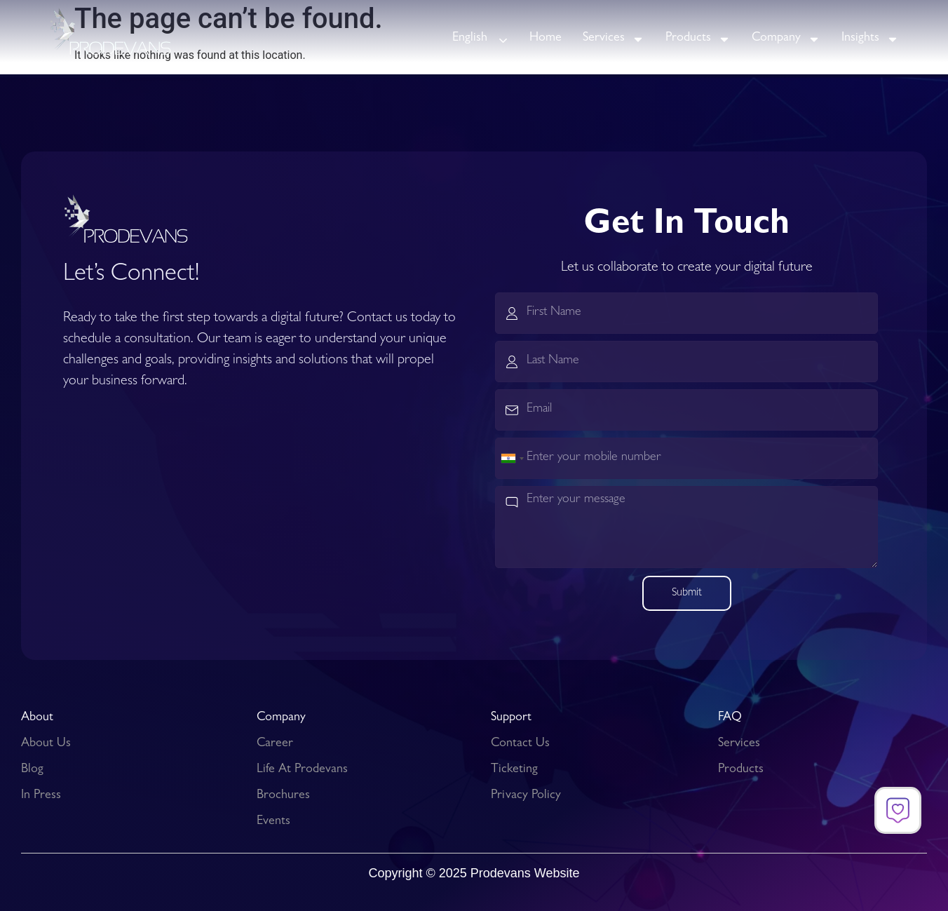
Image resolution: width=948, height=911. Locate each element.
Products (698, 39)
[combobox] (512, 458)
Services (613, 39)
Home (545, 38)
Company (786, 39)
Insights (870, 39)
